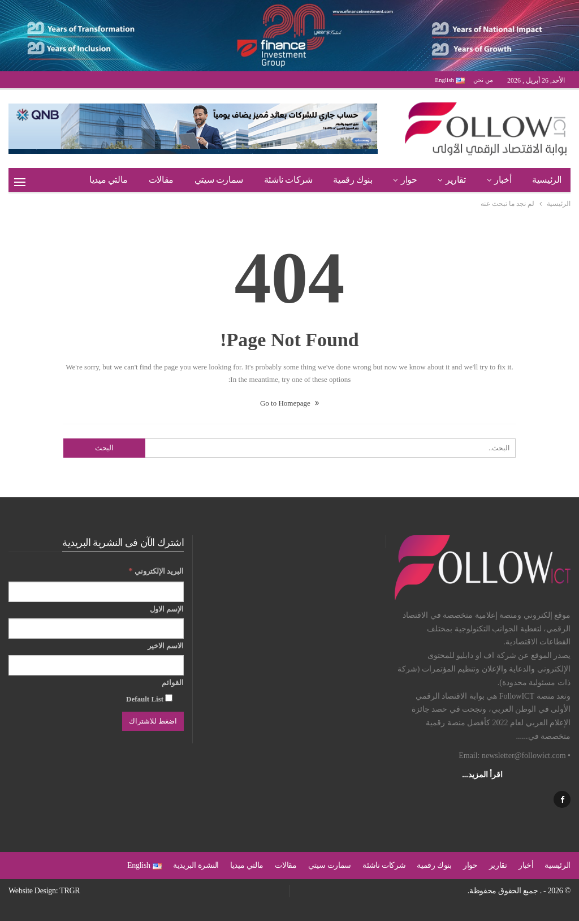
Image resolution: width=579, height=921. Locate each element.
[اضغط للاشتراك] (153, 721)
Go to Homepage (289, 403)
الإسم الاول (167, 609)
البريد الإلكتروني (156, 570)
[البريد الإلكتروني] (96, 592)
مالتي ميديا (108, 179)
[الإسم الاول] (96, 628)
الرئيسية (546, 179)
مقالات (161, 179)
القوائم (173, 682)
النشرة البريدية (196, 865)
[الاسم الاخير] (96, 665)
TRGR (69, 890)
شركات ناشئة (288, 179)
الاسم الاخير (166, 646)
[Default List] (168, 697)
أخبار (502, 179)
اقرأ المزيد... (482, 775)
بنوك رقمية (352, 179)
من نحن (483, 79)
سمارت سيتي (219, 179)
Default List (149, 698)
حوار (409, 179)
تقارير (456, 179)
